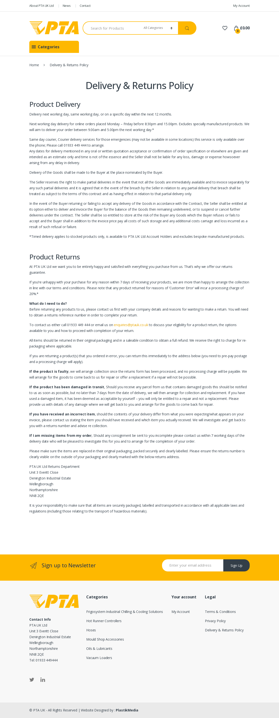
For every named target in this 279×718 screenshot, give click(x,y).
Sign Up (236, 565)
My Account (241, 5)
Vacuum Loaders (99, 657)
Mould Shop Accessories (105, 639)
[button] (48, 47)
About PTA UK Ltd (41, 5)
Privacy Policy (215, 621)
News (67, 5)
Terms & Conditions (220, 611)
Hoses (91, 630)
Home (34, 65)
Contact (85, 5)
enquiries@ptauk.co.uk (131, 324)
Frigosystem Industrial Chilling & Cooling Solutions (124, 611)
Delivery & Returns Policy (224, 630)
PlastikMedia (127, 710)
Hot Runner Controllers (104, 621)
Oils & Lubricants (99, 648)
